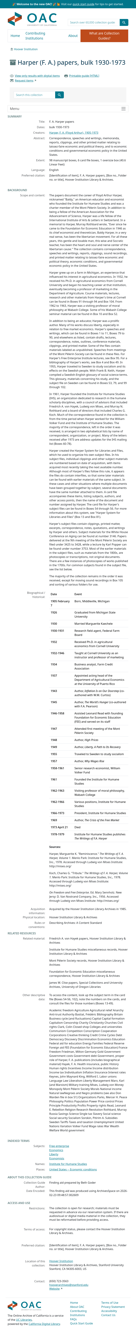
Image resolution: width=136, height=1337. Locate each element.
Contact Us (108, 1315)
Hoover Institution (26, 49)
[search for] (94, 22)
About (73, 35)
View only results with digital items (37, 76)
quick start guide (83, 4)
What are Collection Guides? (104, 36)
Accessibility (109, 1311)
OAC (32, 19)
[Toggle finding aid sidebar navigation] (68, 108)
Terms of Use (109, 1303)
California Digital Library (44, 1324)
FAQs (73, 1319)
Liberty (53, 1154)
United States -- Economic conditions (73, 1169)
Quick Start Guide (81, 1323)
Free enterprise (59, 1146)
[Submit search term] (124, 22)
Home (15, 35)
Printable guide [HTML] (84, 76)
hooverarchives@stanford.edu (68, 1285)
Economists (56, 1158)
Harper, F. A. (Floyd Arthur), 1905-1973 (73, 133)
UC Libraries (24, 1320)
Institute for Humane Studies (68, 1164)
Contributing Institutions (35, 36)
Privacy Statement (113, 1307)
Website (54, 1289)
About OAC (77, 1307)
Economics (56, 1150)
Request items (24, 80)
